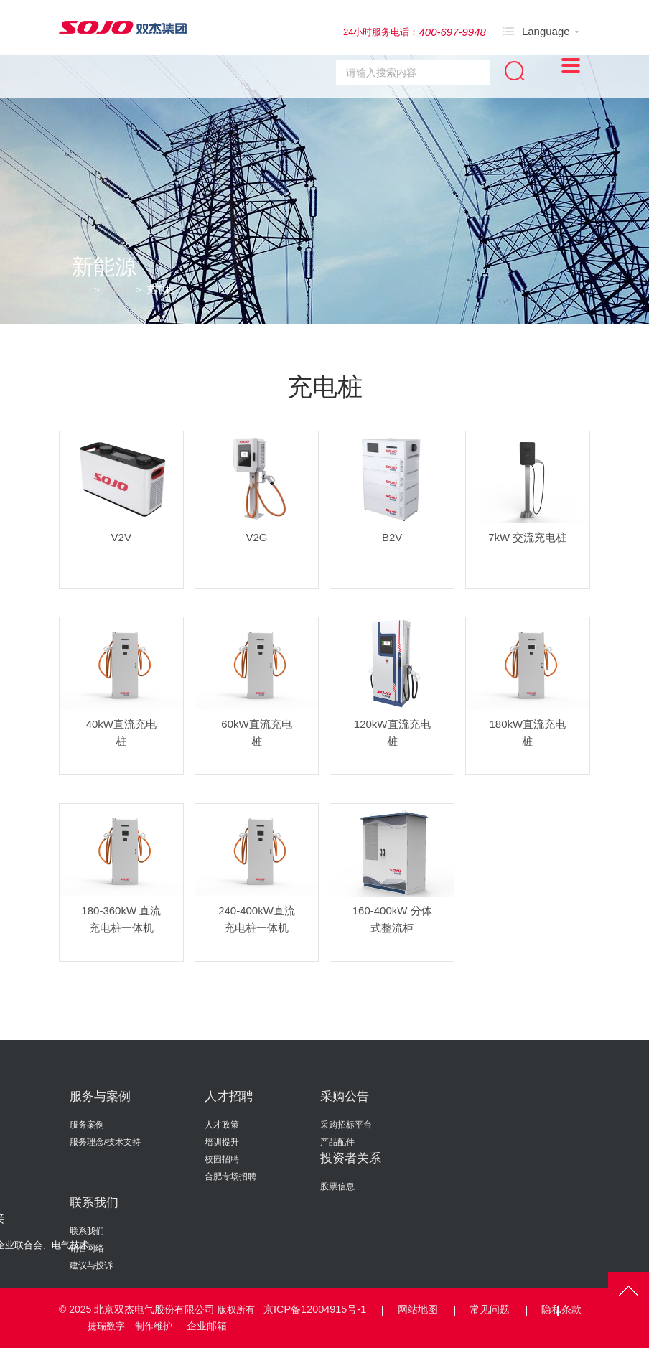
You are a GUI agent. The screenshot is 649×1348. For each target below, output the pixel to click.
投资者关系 (350, 1158)
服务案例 (87, 1125)
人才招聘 (229, 1096)
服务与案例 (100, 1096)
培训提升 (222, 1142)
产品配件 (337, 1142)
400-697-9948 (452, 32)
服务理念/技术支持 (105, 1142)
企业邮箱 (210, 1325)
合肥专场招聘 (230, 1176)
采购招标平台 (346, 1125)
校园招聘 (222, 1159)
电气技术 (70, 1245)
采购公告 (344, 1096)
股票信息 (337, 1186)
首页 (81, 289)
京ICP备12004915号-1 (313, 1309)
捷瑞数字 (106, 1325)
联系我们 (94, 1202)
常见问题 (487, 1309)
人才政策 (222, 1125)
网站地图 (416, 1309)
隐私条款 (559, 1309)
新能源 (120, 289)
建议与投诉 (91, 1265)
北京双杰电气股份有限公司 (154, 1309)
